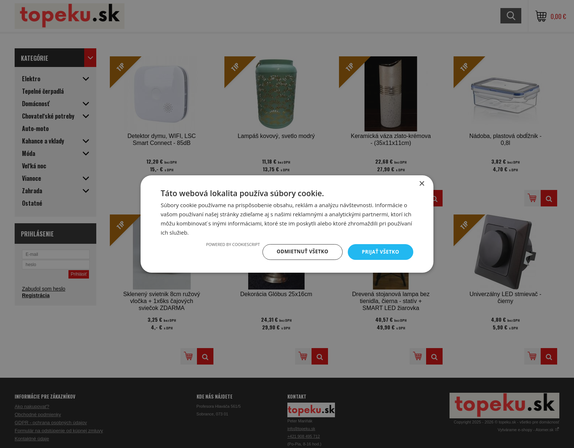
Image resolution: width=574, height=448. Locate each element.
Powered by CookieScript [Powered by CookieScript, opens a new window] (229, 244)
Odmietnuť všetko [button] (299, 251)
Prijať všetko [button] (379, 251)
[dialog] (287, 224)
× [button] (421, 183)
